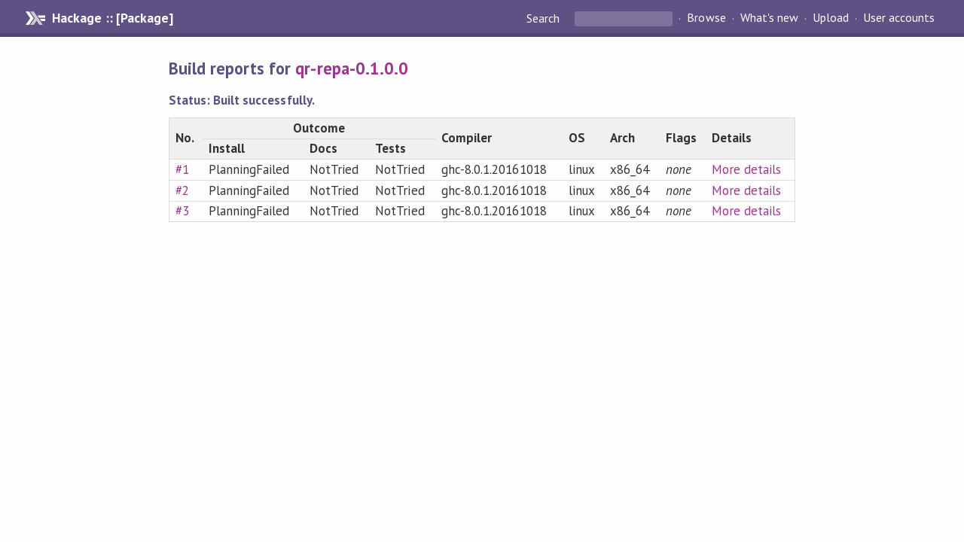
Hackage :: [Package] (112, 18)
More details (746, 169)
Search (544, 18)
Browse (706, 18)
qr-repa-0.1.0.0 (351, 68)
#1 (182, 169)
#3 (182, 210)
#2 (182, 190)
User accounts (899, 18)
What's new (769, 18)
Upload (831, 18)
